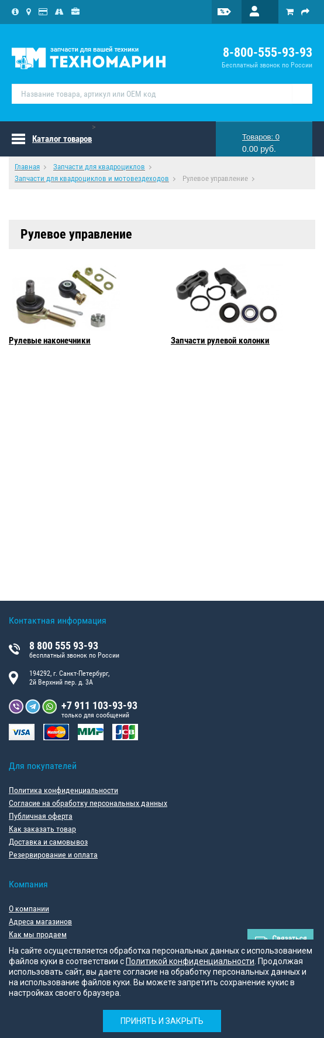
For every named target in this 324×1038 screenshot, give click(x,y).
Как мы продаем (38, 934)
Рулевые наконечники (50, 340)
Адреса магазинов (40, 921)
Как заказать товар (42, 829)
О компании (29, 908)
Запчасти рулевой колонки (220, 340)
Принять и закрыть (162, 1021)
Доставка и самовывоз (48, 842)
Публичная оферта (41, 816)
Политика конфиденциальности (63, 790)
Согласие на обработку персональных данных (88, 803)
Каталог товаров (62, 139)
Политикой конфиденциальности (190, 961)
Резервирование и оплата (53, 854)
